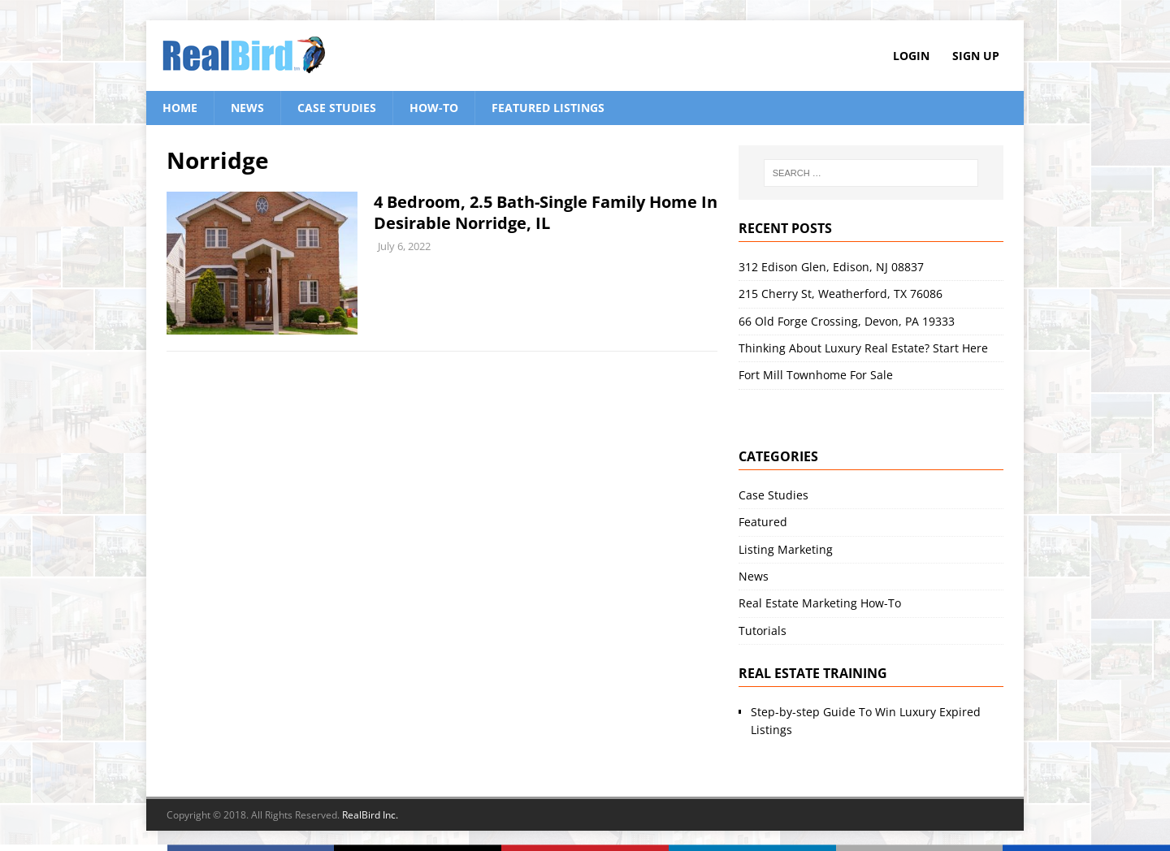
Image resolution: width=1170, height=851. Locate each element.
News (247, 107)
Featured (763, 521)
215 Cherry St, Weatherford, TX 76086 (840, 293)
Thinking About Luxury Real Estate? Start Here (863, 348)
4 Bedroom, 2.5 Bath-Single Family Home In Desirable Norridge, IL (545, 212)
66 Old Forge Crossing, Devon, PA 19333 (847, 321)
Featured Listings (548, 107)
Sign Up (975, 55)
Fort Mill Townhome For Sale (816, 374)
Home (179, 107)
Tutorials (762, 630)
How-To (434, 107)
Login (911, 55)
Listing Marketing (786, 549)
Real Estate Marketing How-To (820, 603)
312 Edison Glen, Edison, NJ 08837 (831, 266)
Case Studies (336, 107)
